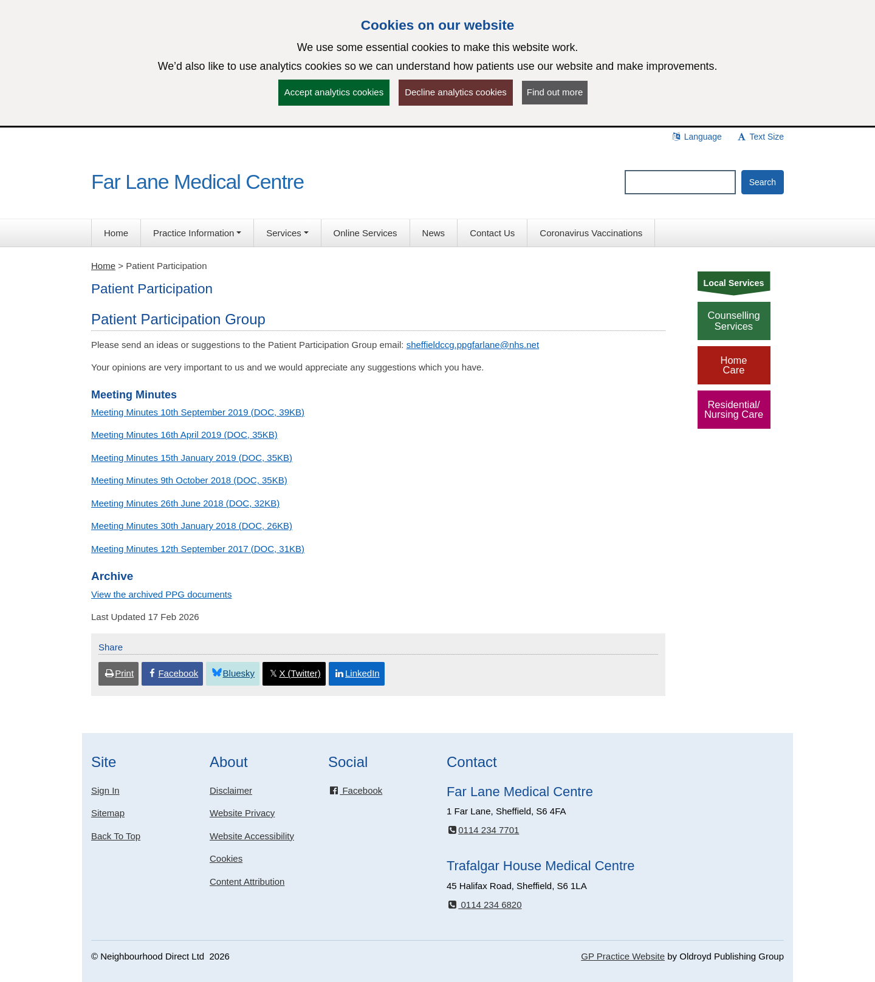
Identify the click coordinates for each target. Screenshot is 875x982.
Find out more (555, 92)
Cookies (226, 858)
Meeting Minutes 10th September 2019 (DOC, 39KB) (197, 412)
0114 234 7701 (483, 830)
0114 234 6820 (484, 904)
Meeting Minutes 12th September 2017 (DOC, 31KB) (197, 549)
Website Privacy (242, 813)
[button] (197, 233)
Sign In (105, 790)
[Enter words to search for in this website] (680, 182)
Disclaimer (231, 790)
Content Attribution (247, 881)
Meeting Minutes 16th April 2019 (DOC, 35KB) (184, 434)
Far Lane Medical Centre (197, 181)
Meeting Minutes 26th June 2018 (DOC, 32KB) (185, 503)
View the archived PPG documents (161, 594)
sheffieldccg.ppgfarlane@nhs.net (473, 344)
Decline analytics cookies (456, 92)
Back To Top (115, 836)
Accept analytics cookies (333, 92)
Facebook (355, 790)
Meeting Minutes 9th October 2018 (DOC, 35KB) (189, 480)
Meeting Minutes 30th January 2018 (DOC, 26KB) (191, 525)
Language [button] (696, 137)
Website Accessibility (252, 836)
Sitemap (108, 813)
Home (103, 266)
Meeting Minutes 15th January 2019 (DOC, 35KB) (191, 457)
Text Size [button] (760, 137)
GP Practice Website (623, 956)
